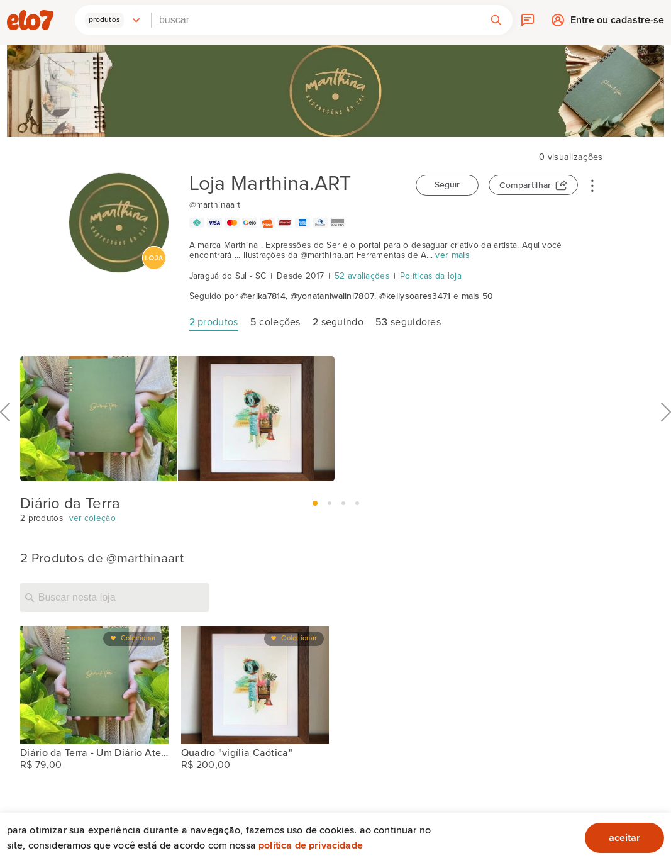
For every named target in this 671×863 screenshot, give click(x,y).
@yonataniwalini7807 (333, 296)
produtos (213, 322)
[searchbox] (316, 20)
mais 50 (478, 296)
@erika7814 (263, 296)
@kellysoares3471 (415, 296)
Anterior (5, 440)
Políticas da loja (431, 276)
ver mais (452, 255)
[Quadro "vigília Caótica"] (255, 685)
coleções (275, 322)
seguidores (408, 322)
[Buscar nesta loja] (114, 597)
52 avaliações (362, 276)
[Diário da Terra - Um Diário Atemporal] (94, 685)
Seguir (447, 185)
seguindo (338, 322)
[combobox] (316, 20)
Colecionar (139, 638)
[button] (113, 20)
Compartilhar (525, 185)
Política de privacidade (310, 845)
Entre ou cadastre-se (617, 23)
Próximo (666, 440)
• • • (592, 185)
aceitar (624, 838)
